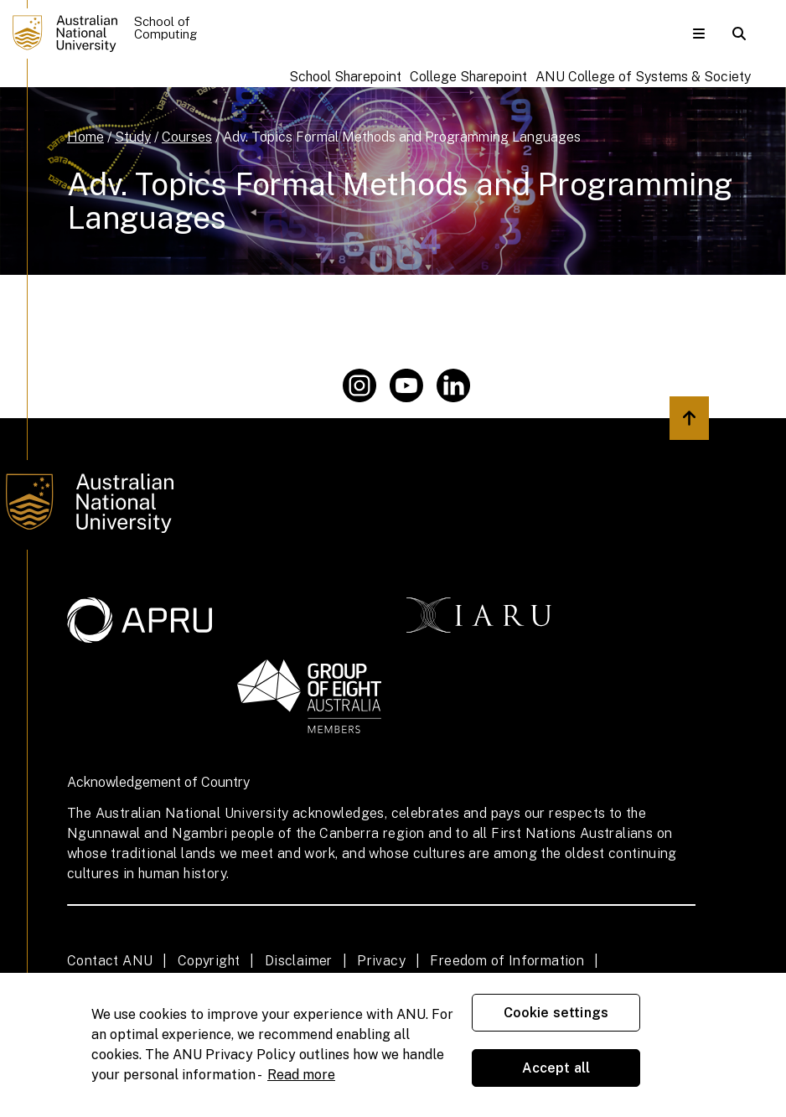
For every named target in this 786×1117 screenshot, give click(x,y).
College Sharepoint (468, 77)
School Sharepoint (345, 77)
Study (133, 137)
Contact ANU (110, 961)
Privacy (381, 961)
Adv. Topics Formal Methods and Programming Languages (402, 137)
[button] (699, 33)
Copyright (209, 961)
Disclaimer (299, 961)
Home (85, 137)
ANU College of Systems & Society (643, 77)
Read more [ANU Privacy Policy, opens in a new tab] (301, 1075)
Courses (187, 137)
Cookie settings (556, 1013)
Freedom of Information (507, 961)
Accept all (556, 1068)
